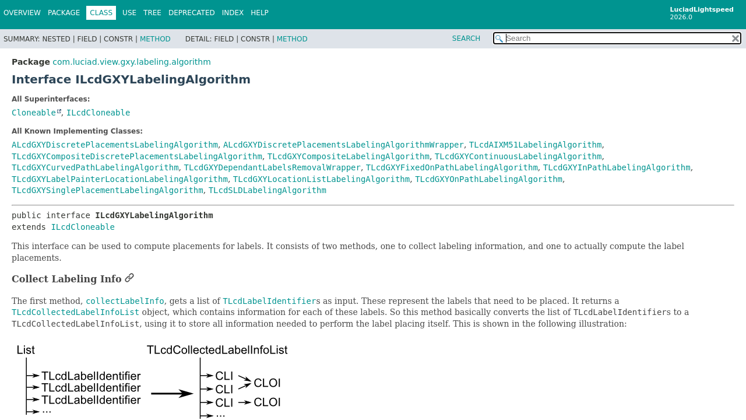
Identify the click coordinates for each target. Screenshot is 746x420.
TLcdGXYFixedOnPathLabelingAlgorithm (452, 167)
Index (233, 13)
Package (64, 13)
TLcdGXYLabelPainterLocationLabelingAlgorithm (120, 179)
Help (260, 13)
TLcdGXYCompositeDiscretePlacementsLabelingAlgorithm (137, 156)
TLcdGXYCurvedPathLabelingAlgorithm (95, 167)
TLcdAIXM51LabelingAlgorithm (535, 144)
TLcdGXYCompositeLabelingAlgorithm (349, 156)
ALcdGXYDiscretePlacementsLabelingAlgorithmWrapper (343, 144)
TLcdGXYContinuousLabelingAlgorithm (518, 156)
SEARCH (466, 38)
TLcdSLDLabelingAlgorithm (267, 190)
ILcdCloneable (98, 112)
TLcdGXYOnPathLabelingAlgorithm (488, 179)
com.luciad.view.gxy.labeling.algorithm (131, 61)
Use (129, 13)
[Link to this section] (129, 279)
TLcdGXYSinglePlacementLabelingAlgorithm (107, 190)
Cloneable (34, 112)
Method (155, 39)
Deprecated (191, 13)
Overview (22, 13)
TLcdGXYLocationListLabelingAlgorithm (321, 179)
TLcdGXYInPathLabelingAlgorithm (617, 167)
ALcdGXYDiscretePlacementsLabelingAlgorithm (115, 144)
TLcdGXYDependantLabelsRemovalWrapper (272, 167)
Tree (152, 13)
